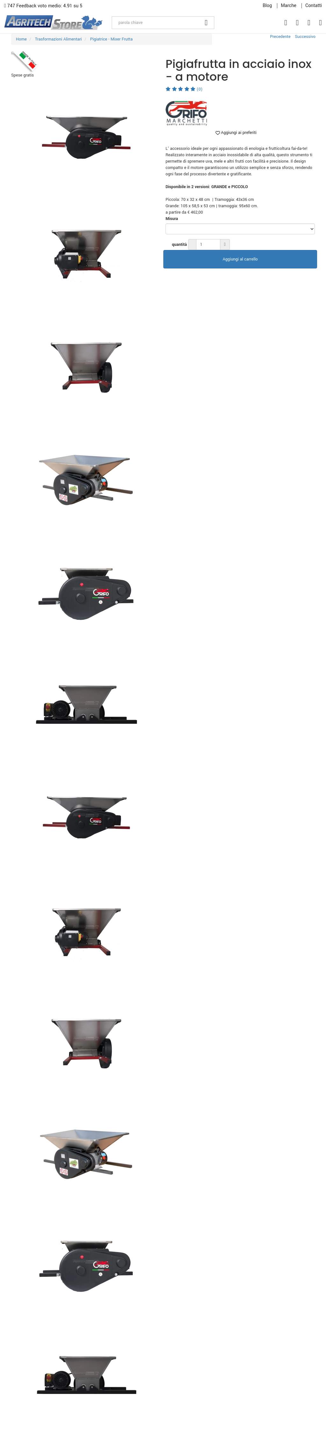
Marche (288, 5)
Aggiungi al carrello (240, 259)
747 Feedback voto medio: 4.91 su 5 (43, 6)
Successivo (305, 37)
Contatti (313, 5)
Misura (172, 219)
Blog (267, 5)
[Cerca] (206, 22)
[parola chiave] (155, 22)
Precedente (280, 37)
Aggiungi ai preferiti (236, 133)
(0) (184, 89)
